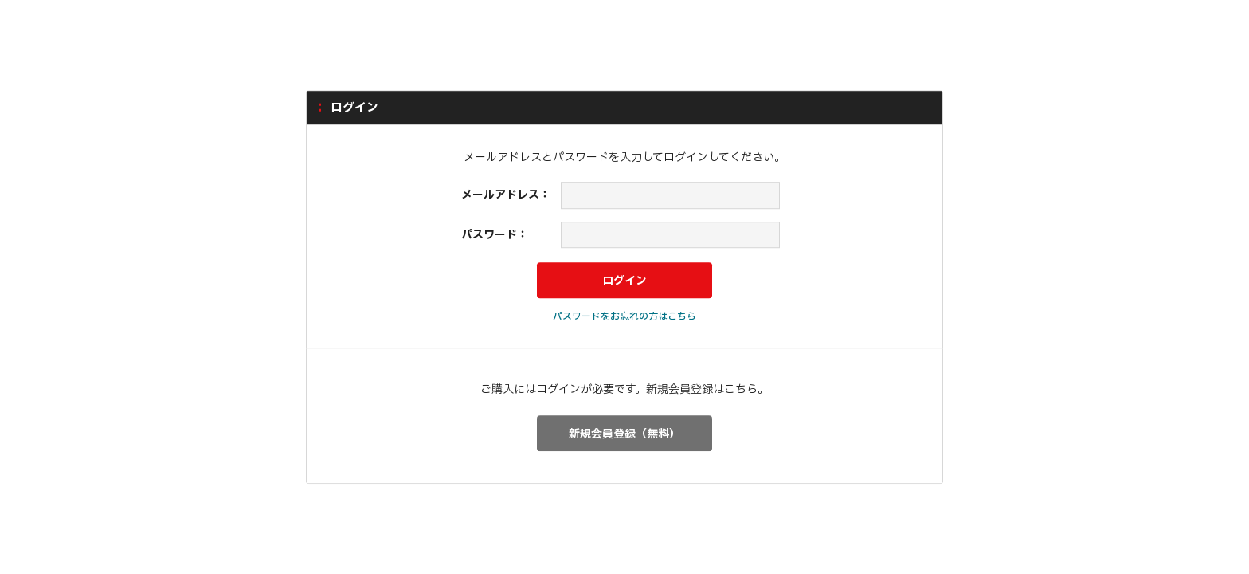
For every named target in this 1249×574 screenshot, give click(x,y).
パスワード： (494, 234)
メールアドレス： (505, 195)
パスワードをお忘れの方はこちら (624, 316)
